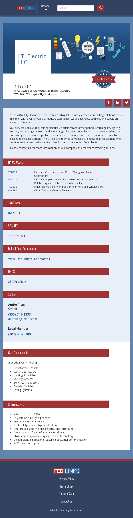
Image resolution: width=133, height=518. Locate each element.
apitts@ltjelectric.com (44, 94)
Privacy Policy (66, 479)
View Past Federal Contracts (28, 259)
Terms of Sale (66, 493)
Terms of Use (67, 486)
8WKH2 (13, 213)
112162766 (15, 236)
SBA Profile (16, 282)
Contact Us (66, 501)
